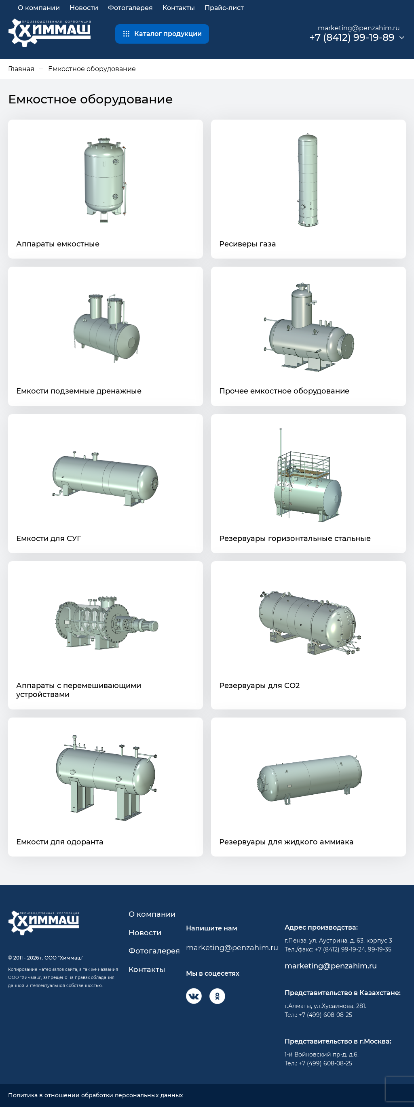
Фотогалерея (130, 8)
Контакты (179, 8)
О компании (39, 8)
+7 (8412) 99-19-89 (352, 37)
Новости (84, 8)
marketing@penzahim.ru (359, 28)
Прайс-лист (224, 8)
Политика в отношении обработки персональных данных (95, 1095)
